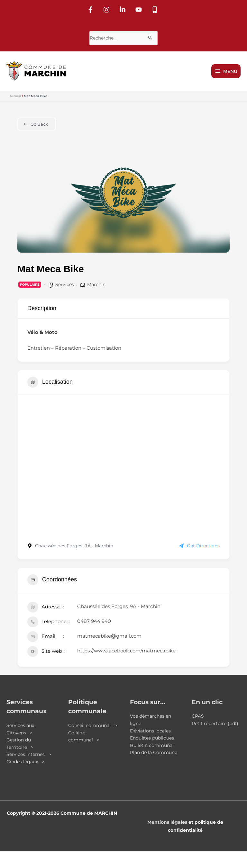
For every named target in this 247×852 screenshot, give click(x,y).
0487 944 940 (94, 622)
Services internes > (28, 755)
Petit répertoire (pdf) (215, 724)
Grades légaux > (25, 762)
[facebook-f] (91, 8)
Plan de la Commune (153, 753)
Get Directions (199, 547)
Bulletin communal (152, 746)
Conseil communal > (92, 726)
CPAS (198, 717)
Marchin (96, 285)
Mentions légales (167, 822)
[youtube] (139, 8)
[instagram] (107, 8)
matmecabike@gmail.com (109, 636)
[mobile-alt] (155, 8)
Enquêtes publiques (152, 738)
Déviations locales (150, 731)
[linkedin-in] (123, 8)
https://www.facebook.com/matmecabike (126, 651)
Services (64, 285)
